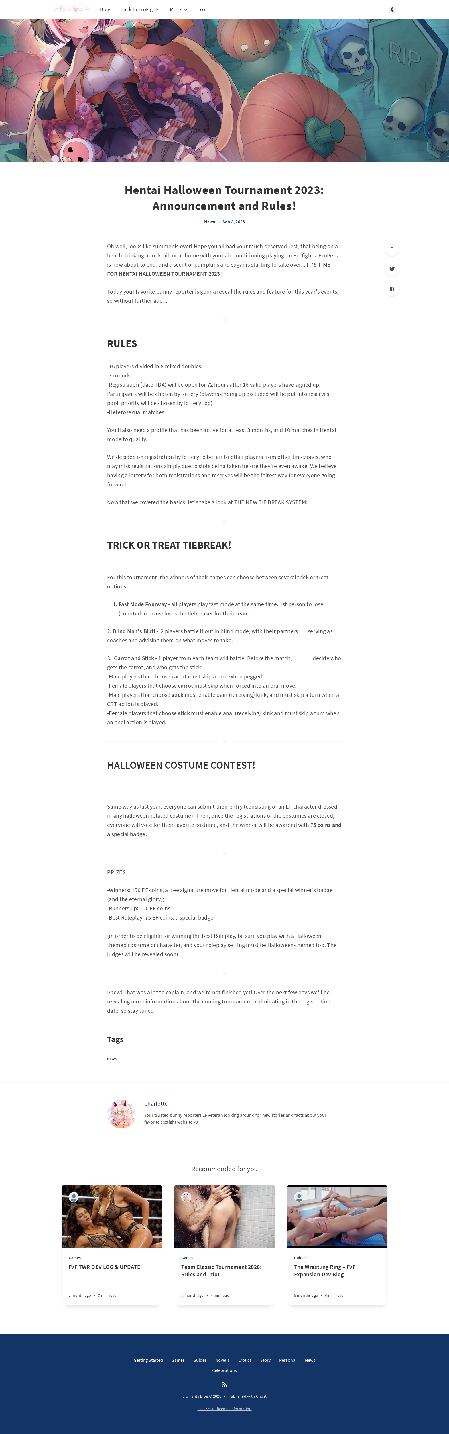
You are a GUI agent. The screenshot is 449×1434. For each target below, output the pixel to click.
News (209, 221)
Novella (222, 1360)
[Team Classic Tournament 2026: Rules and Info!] (224, 1284)
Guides (300, 1257)
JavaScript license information (225, 1408)
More (179, 10)
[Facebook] (392, 289)
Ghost (261, 1396)
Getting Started (148, 1360)
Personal (287, 1360)
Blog (105, 9)
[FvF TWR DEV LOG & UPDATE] (112, 1284)
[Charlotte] (121, 1114)
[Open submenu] (202, 9)
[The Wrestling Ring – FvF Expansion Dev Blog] (337, 1284)
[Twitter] (392, 269)
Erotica (245, 1360)
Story (265, 1360)
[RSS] (224, 1384)
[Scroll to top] (392, 249)
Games (75, 1257)
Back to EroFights (140, 9)
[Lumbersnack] (74, 1197)
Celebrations (224, 1370)
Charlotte (156, 1103)
